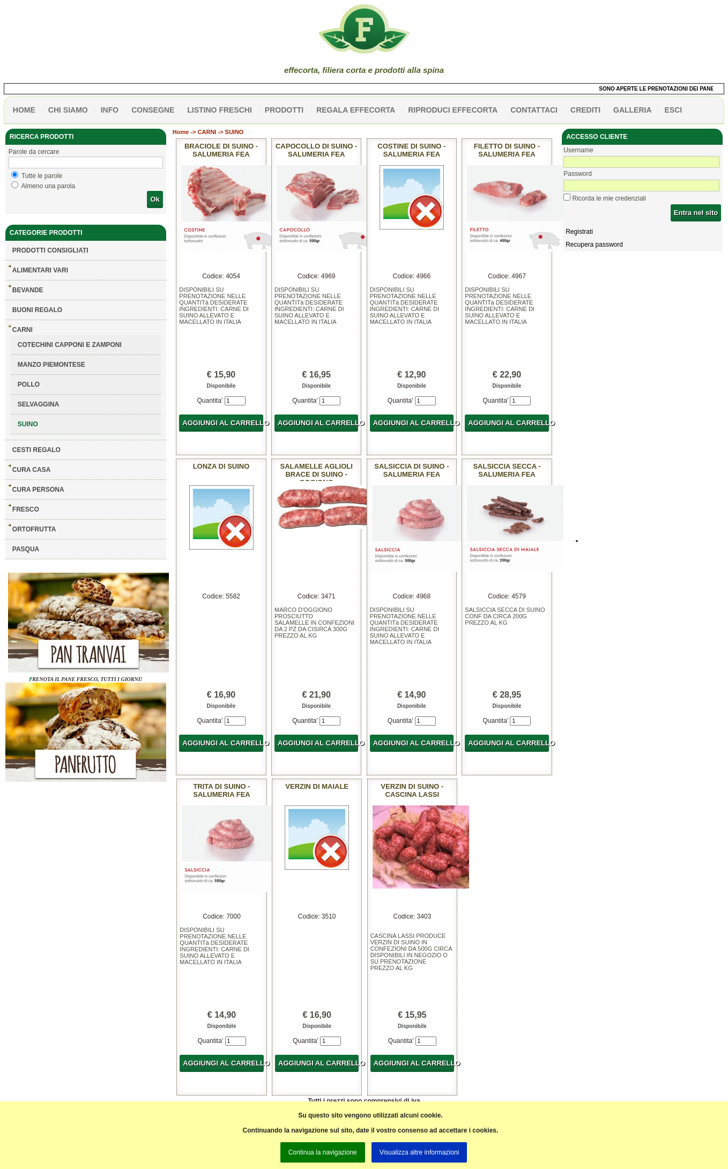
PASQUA (25, 549)
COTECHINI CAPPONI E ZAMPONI (70, 345)
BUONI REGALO (37, 310)
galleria (632, 110)
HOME (24, 110)
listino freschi (219, 110)
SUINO (28, 424)
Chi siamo (68, 110)
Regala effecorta (355, 110)
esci (673, 110)
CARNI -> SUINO (221, 132)
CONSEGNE (152, 110)
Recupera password (594, 244)
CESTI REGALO (36, 450)
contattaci (534, 110)
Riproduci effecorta (452, 110)
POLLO (29, 384)
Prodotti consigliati (50, 250)
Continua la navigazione (322, 1152)
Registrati (579, 231)
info (109, 110)
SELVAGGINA (39, 404)
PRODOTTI (284, 110)
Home (181, 132)
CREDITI (585, 110)
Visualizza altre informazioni (419, 1152)
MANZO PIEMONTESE (51, 364)
